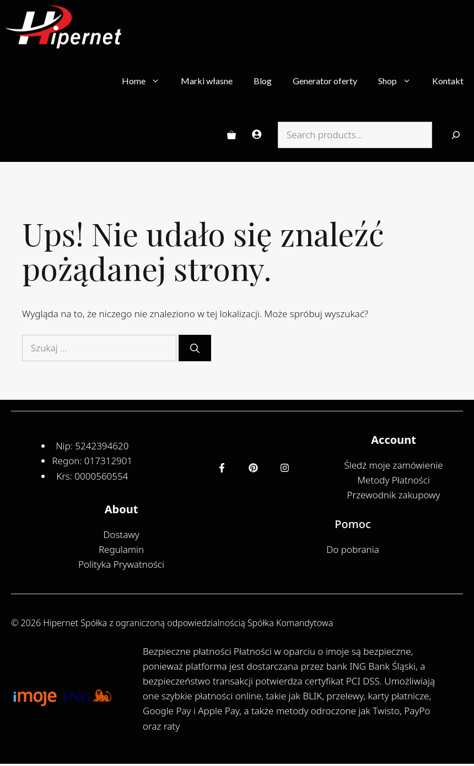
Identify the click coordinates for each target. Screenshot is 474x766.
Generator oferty (325, 80)
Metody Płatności (393, 480)
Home (146, 81)
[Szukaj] (195, 348)
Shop (400, 81)
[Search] (456, 135)
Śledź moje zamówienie (393, 465)
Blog (263, 80)
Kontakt (448, 80)
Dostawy (121, 534)
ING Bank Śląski (382, 666)
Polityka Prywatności (121, 564)
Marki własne (207, 80)
